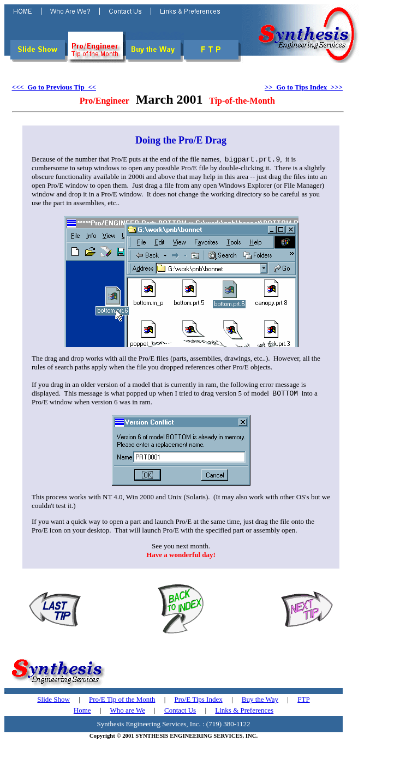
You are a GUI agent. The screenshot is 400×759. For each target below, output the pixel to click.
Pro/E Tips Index (199, 701)
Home (82, 712)
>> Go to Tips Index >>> (304, 87)
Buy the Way (260, 701)
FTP (303, 701)
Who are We (127, 712)
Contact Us (180, 712)
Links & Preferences (244, 712)
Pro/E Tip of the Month (122, 701)
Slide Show (53, 701)
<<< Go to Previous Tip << (54, 87)
